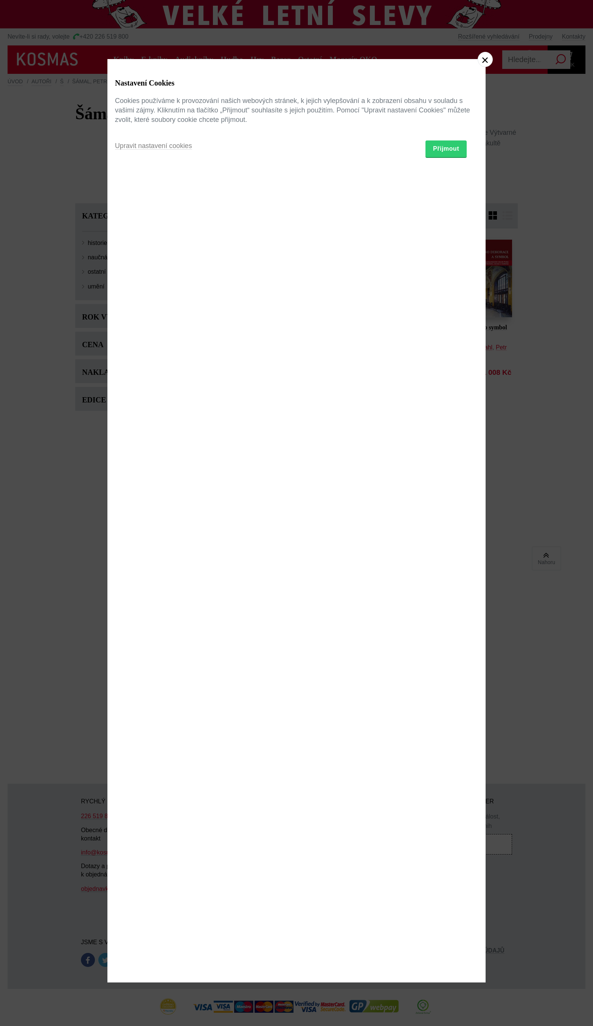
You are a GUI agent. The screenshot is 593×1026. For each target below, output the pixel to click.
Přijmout (446, 557)
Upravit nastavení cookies (154, 554)
